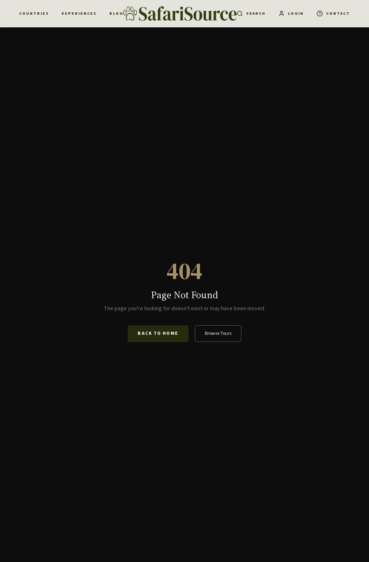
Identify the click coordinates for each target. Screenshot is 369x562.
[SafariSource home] (180, 13)
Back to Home (158, 333)
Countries (34, 13)
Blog (116, 13)
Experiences (79, 13)
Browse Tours (218, 333)
